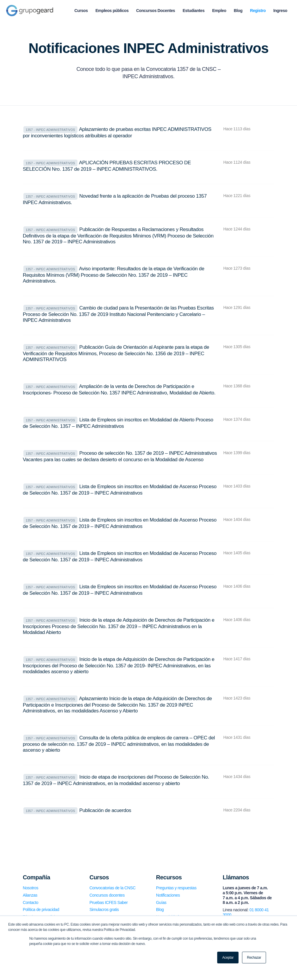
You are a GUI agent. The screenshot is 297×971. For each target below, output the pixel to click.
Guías (161, 902)
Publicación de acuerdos (105, 810)
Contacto (30, 902)
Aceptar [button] (228, 957)
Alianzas (30, 895)
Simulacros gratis (104, 909)
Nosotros (30, 887)
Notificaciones (168, 895)
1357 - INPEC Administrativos (50, 129)
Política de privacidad (41, 909)
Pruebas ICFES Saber (108, 902)
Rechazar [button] (254, 957)
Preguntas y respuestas (176, 887)
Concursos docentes (107, 895)
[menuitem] (81, 10)
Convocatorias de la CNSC (112, 887)
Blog (160, 909)
